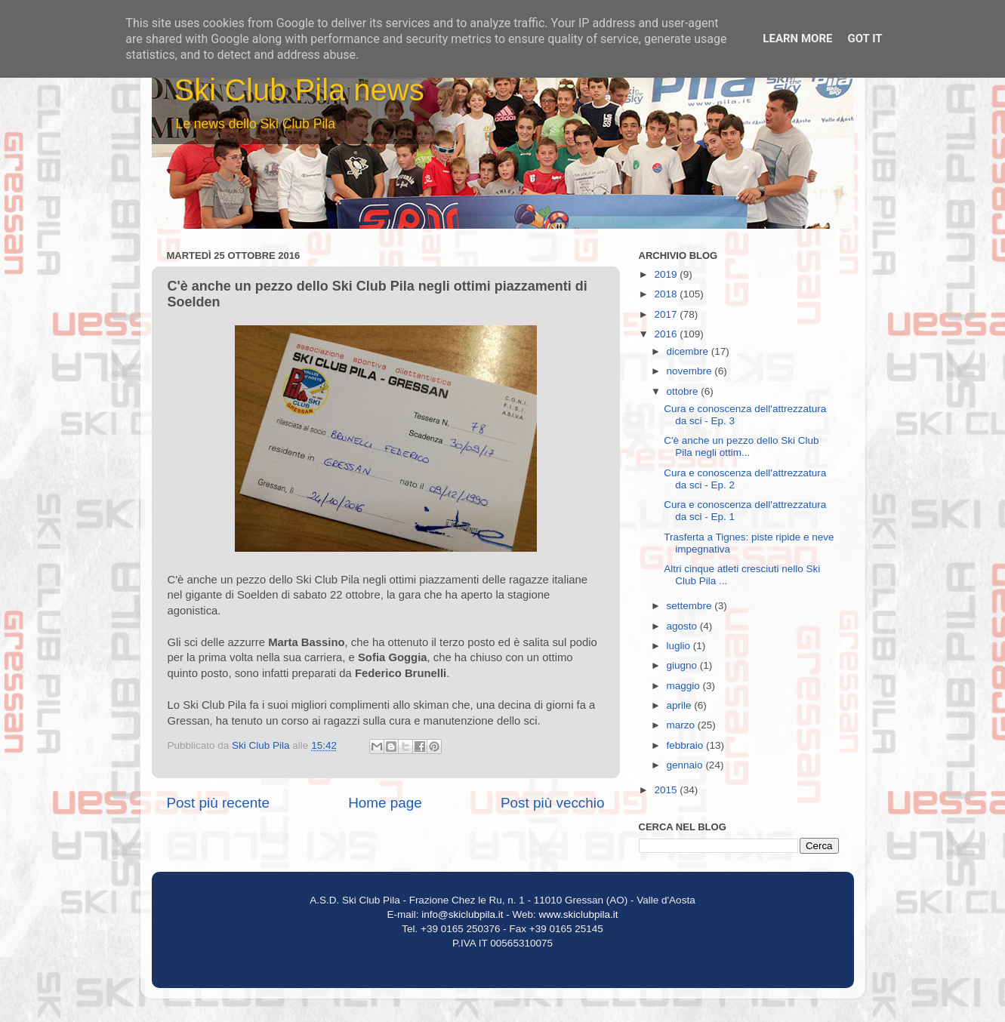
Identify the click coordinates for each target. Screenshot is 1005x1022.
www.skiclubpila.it (578, 914)
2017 (667, 314)
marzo (682, 725)
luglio (680, 645)
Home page (385, 803)
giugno (683, 665)
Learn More (797, 38)
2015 (667, 790)
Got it (864, 38)
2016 (667, 334)
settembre (691, 605)
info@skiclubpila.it (462, 914)
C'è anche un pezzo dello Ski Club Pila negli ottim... (741, 446)
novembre (691, 371)
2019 (667, 274)
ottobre (684, 391)
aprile (681, 705)
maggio (685, 685)
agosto (683, 626)
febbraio (687, 745)
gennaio (686, 765)
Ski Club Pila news (299, 89)
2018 (667, 294)
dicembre (689, 351)
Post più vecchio (553, 803)
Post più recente (218, 803)
